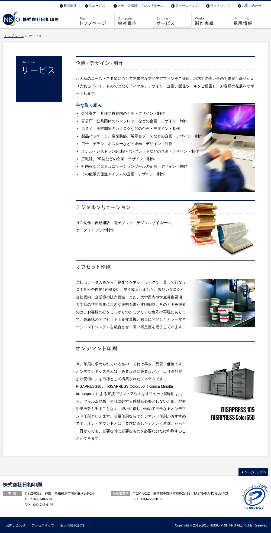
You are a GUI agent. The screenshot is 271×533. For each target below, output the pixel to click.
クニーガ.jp (97, 6)
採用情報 (249, 20)
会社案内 (133, 20)
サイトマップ (220, 6)
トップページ (95, 20)
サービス (172, 20)
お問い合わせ (252, 6)
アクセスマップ (186, 6)
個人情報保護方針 (73, 525)
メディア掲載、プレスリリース (140, 6)
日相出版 (70, 6)
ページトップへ (253, 472)
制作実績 (210, 20)
